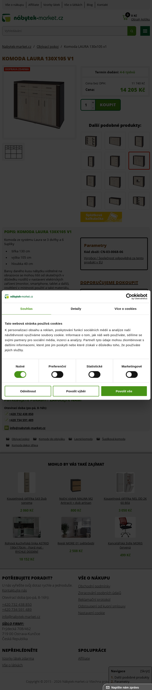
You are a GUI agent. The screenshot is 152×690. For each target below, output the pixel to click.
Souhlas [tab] (26, 308)
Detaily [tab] (76, 308)
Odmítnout (28, 391)
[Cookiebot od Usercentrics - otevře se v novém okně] (129, 296)
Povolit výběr (76, 391)
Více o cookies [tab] (125, 308)
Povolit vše (124, 391)
